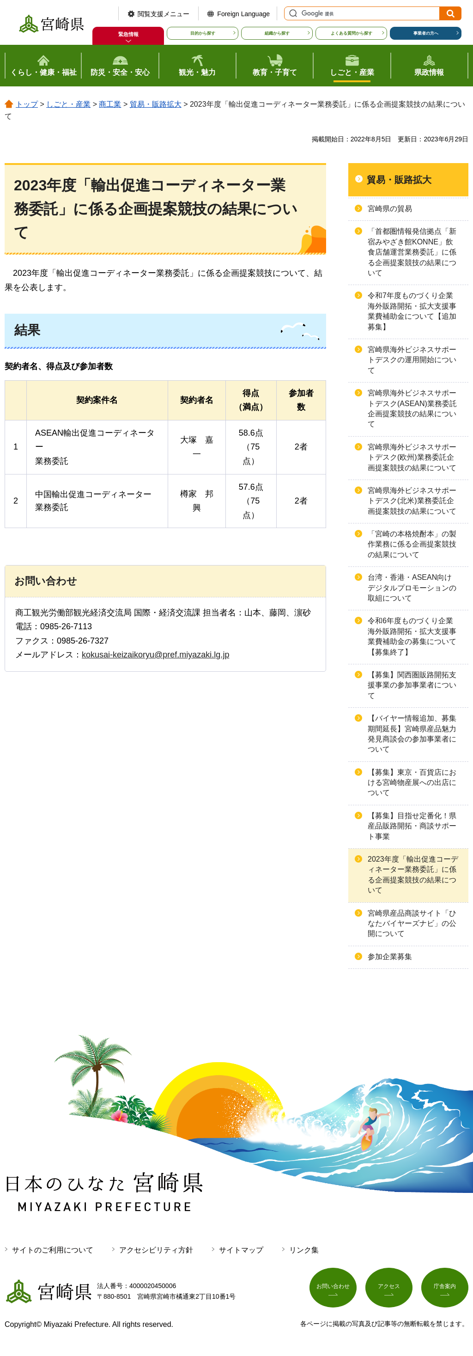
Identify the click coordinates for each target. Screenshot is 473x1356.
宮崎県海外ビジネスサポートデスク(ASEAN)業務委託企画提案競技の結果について (412, 408)
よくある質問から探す (351, 33)
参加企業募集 (390, 957)
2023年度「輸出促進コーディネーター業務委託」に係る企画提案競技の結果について (413, 874)
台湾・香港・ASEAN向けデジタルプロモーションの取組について (412, 587)
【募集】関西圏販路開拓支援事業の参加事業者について (412, 685)
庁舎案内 (445, 1289)
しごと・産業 (68, 104)
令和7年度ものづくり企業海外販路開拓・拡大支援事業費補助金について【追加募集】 (412, 311)
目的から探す (202, 33)
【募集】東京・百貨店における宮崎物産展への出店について (412, 782)
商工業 (110, 104)
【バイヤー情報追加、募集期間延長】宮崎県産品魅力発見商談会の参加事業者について (412, 733)
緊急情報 (128, 34)
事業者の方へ (425, 33)
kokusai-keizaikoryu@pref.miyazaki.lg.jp (155, 654)
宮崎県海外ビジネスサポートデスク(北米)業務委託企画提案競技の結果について (412, 500)
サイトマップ (241, 1250)
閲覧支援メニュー (163, 14)
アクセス (389, 1289)
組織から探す (277, 33)
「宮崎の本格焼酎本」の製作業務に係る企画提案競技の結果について (412, 544)
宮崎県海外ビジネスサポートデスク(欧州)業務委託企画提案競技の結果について (412, 457)
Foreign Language (243, 14)
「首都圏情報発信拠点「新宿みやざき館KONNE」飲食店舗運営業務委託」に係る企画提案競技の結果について (412, 252)
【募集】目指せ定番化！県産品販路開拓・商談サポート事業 (412, 826)
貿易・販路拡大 (156, 104)
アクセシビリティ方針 (156, 1250)
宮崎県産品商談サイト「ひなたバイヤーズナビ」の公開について (412, 923)
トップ (27, 104)
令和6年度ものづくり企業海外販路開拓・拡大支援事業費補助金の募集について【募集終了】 (412, 636)
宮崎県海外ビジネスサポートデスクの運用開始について (412, 360)
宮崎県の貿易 (390, 209)
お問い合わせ (333, 1289)
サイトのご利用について (52, 1250)
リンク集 (304, 1250)
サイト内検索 (292, 13)
